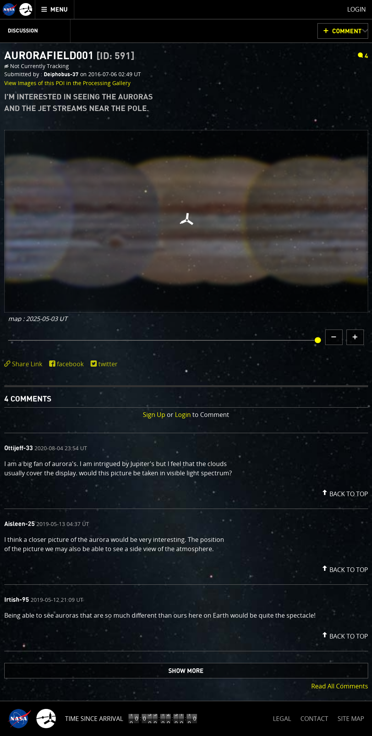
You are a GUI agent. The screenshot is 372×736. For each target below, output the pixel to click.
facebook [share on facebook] (70, 364)
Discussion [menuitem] (23, 31)
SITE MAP (351, 718)
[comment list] (186, 542)
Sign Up (154, 415)
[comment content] (186, 469)
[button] (344, 492)
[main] (186, 368)
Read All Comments (339, 686)
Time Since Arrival (94, 719)
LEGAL (282, 717)
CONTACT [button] (314, 718)
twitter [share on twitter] (108, 364)
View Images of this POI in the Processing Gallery (67, 83)
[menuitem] (54, 9)
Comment (347, 31)
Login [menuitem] (356, 9)
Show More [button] (186, 671)
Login (183, 415)
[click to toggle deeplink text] (24, 364)
